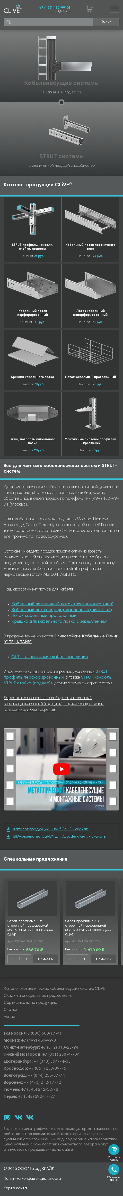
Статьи (10, 1010)
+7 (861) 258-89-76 (47, 1069)
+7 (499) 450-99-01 (54, 8)
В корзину (45, 959)
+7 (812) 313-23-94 (59, 1048)
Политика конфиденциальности (32, 1179)
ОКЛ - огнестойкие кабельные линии (49, 657)
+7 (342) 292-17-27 (36, 1097)
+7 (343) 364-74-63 (52, 1062)
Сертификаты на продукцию (30, 1003)
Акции (9, 1017)
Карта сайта (15, 1188)
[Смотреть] (61, 769)
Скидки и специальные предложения (38, 996)
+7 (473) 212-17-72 (42, 1083)
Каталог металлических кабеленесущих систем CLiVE (54, 989)
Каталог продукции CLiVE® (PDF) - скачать (48, 829)
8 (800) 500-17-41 (44, 1034)
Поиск (106, 22)
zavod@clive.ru (60, 11)
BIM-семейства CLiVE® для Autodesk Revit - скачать (56, 836)
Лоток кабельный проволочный (43, 616)
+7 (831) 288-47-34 (60, 1055)
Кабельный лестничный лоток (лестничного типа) (62, 604)
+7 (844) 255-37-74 (46, 1076)
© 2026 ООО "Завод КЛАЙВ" (29, 1169)
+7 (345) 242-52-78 (39, 1090)
